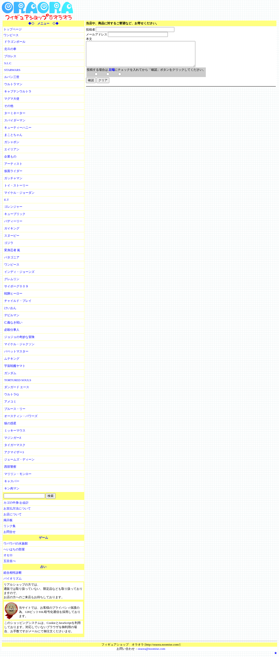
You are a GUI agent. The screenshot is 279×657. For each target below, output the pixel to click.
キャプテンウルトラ (17, 91)
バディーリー (13, 221)
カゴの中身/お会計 (16, 502)
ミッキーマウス (14, 430)
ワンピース (11, 35)
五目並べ (9, 561)
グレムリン (11, 279)
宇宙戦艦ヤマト (14, 366)
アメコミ (10, 401)
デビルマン (11, 315)
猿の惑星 (10, 423)
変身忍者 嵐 (12, 250)
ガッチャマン (13, 178)
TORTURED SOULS (17, 380)
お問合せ (9, 532)
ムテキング (11, 358)
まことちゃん (13, 135)
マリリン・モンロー (17, 474)
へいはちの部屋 (14, 549)
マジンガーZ (12, 437)
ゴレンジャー (13, 206)
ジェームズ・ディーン (19, 459)
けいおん (10, 308)
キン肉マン (11, 488)
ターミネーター (14, 113)
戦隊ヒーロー (13, 293)
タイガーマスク (14, 445)
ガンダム (10, 373)
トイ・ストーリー (16, 185)
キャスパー (11, 481)
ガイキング (11, 228)
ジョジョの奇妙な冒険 (19, 337)
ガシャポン (11, 142)
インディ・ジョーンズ (19, 272)
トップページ (12, 29)
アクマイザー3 (14, 452)
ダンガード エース (16, 387)
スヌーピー (11, 235)
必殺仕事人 (11, 329)
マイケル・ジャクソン (19, 344)
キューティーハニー (17, 127)
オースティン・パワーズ (21, 416)
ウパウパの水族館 (15, 543)
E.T (6, 199)
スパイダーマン (14, 120)
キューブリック (14, 214)
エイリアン (11, 149)
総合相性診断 (12, 572)
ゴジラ (8, 243)
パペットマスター (16, 351)
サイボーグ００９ (16, 286)
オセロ (8, 555)
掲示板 (8, 520)
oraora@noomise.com (151, 648)
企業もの (10, 156)
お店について (12, 514)
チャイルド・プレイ (17, 300)
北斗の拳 (10, 49)
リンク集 (9, 526)
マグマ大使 (11, 98)
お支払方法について (17, 508)
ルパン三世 (11, 77)
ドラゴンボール (14, 41)
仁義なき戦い (13, 322)
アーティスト (13, 163)
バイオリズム (12, 578)
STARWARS (12, 70)
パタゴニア (11, 257)
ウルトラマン (13, 84)
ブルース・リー (14, 409)
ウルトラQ (11, 394)
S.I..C (7, 63)
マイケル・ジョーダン (19, 192)
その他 (8, 106)
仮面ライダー (13, 171)
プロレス (10, 56)
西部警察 (10, 466)
